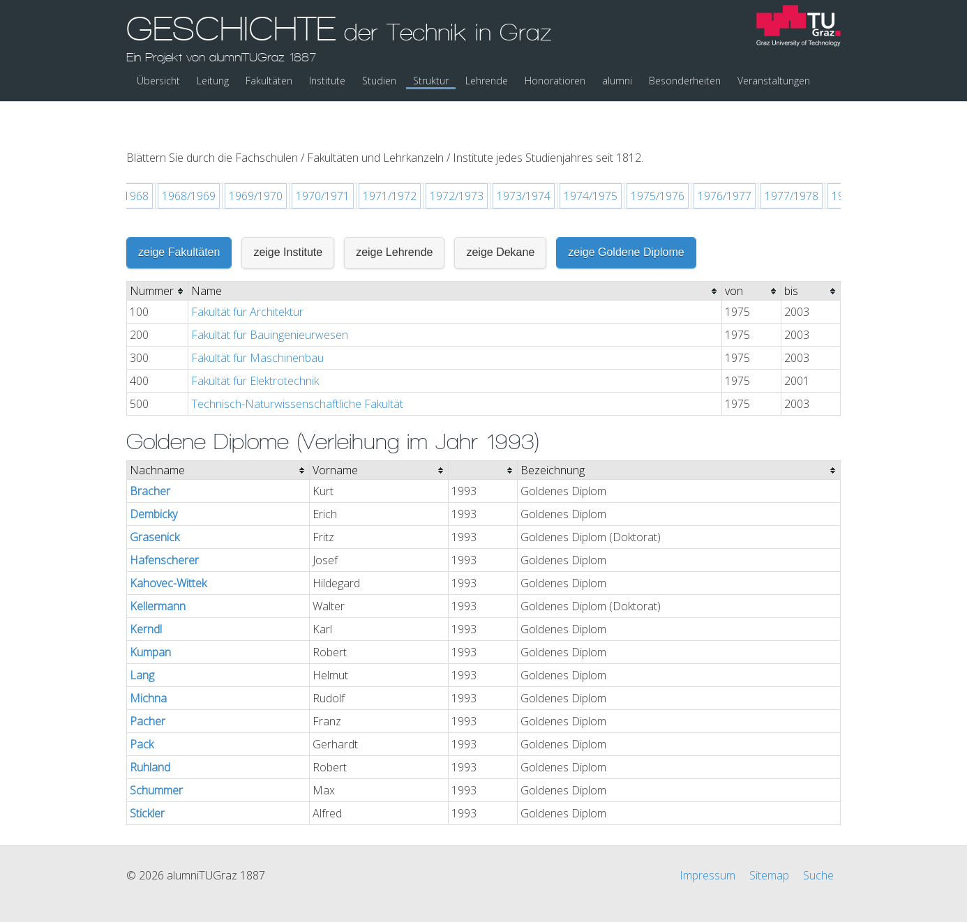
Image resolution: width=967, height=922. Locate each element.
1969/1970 (256, 159)
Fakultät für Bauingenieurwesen (269, 298)
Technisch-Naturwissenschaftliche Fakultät (297, 367)
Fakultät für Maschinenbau (257, 321)
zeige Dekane (500, 216)
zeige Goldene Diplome (626, 216)
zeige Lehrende (394, 216)
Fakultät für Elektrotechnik (255, 344)
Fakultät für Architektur (247, 275)
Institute (327, 80)
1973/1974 (523, 159)
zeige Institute (287, 216)
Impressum (707, 839)
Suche (818, 839)
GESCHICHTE (339, 37)
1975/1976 (657, 159)
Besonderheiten (685, 80)
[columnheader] (157, 254)
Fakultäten (269, 80)
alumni (617, 80)
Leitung (213, 80)
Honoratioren (555, 80)
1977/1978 (791, 159)
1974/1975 (590, 159)
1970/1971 (323, 159)
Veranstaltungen (773, 80)
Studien (379, 80)
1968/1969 (189, 159)
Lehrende (486, 80)
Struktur (431, 80)
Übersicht (158, 80)
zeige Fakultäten (179, 216)
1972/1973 (457, 159)
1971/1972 (390, 159)
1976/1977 (724, 159)
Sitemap (769, 839)
